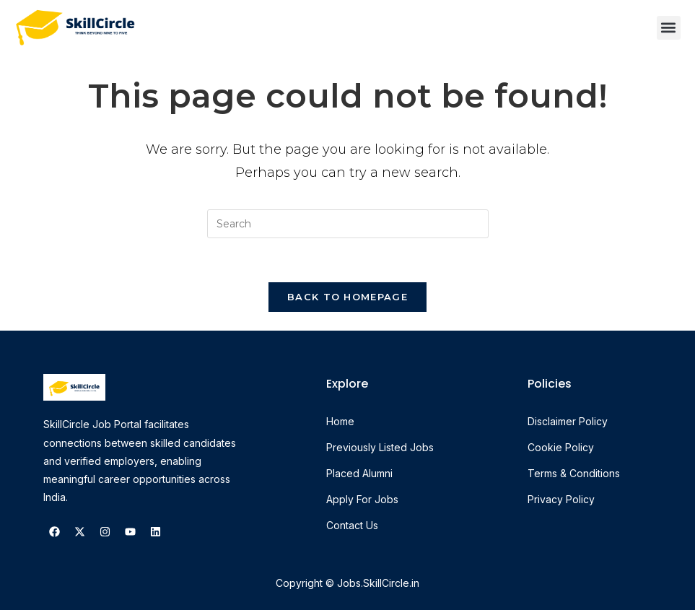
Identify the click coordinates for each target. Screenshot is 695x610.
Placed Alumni (359, 473)
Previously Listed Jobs (380, 447)
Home (340, 421)
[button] (669, 28)
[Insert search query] (348, 223)
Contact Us (352, 525)
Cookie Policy (561, 447)
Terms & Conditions (574, 473)
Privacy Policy (561, 499)
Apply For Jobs (362, 499)
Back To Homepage (347, 296)
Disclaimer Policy (568, 421)
